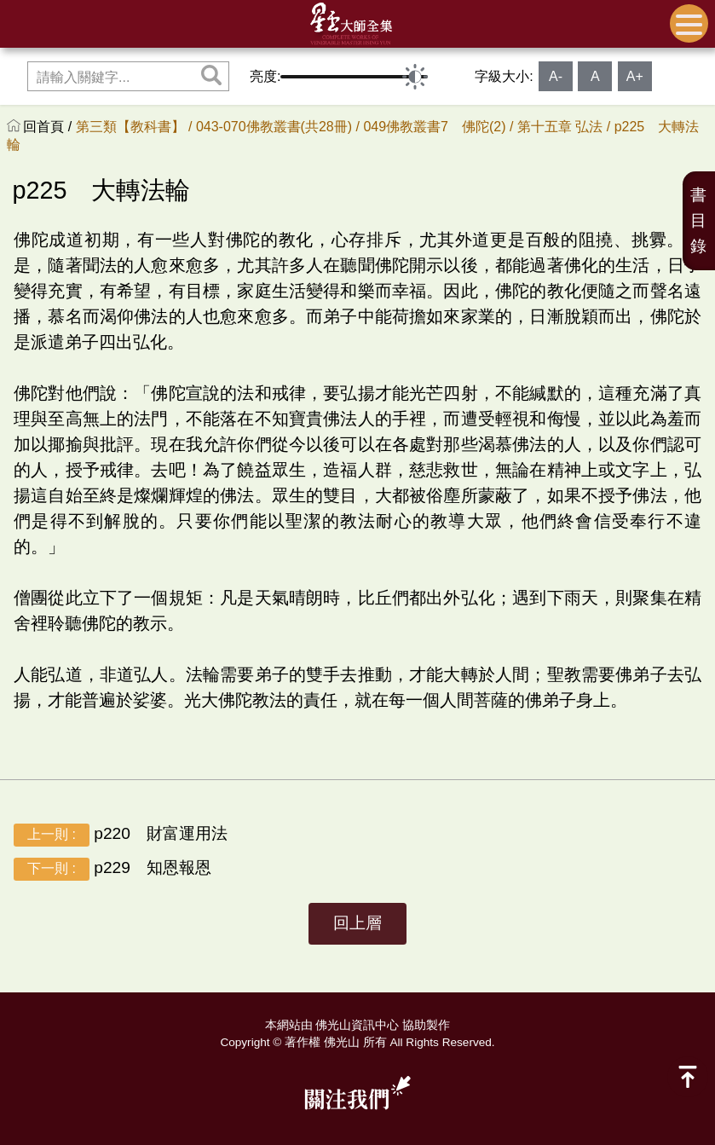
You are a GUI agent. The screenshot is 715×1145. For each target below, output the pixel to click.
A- (555, 76)
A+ (634, 76)
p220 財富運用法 (121, 835)
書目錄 (698, 220)
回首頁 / (49, 126)
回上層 (357, 923)
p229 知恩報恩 (112, 869)
